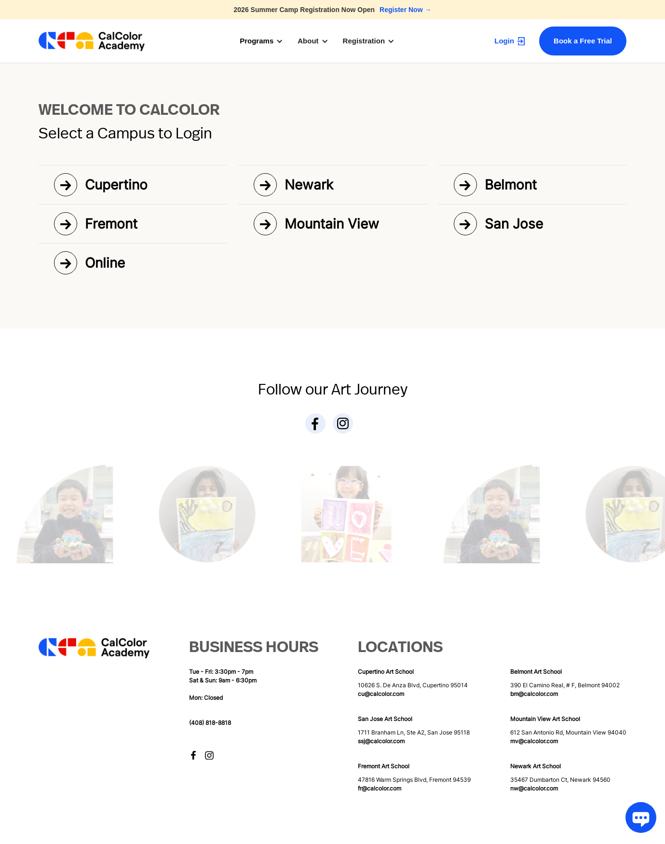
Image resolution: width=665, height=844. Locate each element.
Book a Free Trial (583, 41)
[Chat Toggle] (638, 817)
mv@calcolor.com (534, 741)
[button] (266, 41)
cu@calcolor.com (381, 693)
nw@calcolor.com (534, 788)
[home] (92, 41)
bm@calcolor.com (534, 693)
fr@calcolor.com (379, 788)
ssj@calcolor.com (381, 741)
